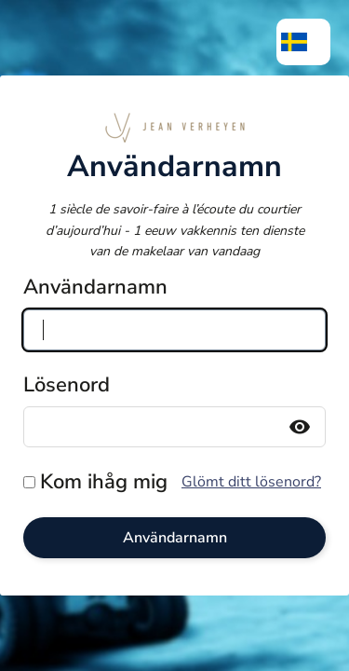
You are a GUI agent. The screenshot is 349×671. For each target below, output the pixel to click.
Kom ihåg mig (104, 482)
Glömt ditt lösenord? (251, 481)
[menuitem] (303, 42)
